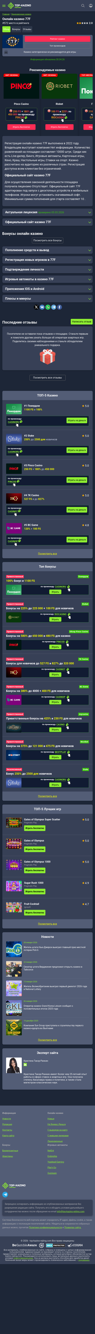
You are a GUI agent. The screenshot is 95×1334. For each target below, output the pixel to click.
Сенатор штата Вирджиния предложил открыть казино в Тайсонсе (53, 970)
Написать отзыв (81, 321)
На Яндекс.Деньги (56, 1126)
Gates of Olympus (34, 842)
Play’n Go (52, 1169)
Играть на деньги (77, 420)
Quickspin (52, 1175)
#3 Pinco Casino (33, 465)
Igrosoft (27, 909)
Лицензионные (55, 1143)
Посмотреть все (47, 553)
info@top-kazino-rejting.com (71, 1213)
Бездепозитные (10, 1152)
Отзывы (27, 29)
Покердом (83, 576)
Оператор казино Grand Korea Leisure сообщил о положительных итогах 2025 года (48, 1009)
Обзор (6, 29)
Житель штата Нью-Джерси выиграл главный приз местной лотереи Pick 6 (54, 950)
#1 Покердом (32, 405)
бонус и (20, 580)
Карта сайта (8, 1137)
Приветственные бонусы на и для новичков (44, 719)
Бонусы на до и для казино (38, 636)
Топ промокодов (57, 46)
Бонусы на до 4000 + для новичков (38, 691)
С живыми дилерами (58, 1137)
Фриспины (7, 1158)
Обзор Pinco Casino (79, 632)
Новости (6, 1120)
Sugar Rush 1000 (33, 884)
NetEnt (51, 1152)
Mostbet (84, 743)
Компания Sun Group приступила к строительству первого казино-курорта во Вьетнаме (53, 1028)
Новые (51, 1120)
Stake (85, 771)
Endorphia (52, 1158)
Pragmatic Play (30, 824)
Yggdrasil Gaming (56, 1163)
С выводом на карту (57, 1131)
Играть (55, 592)
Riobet (59, 103)
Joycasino (83, 715)
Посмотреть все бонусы (47, 240)
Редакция (7, 1126)
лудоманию (84, 1262)
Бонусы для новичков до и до (40, 664)
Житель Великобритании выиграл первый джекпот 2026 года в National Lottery (55, 989)
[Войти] (90, 6)
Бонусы (16, 29)
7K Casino (83, 660)
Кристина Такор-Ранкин (36, 1062)
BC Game (84, 688)
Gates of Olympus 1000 (37, 863)
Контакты (7, 1131)
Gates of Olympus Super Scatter (42, 821)
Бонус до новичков (29, 775)
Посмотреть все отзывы (47, 377)
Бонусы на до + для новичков (40, 608)
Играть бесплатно (21, 127)
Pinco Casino (21, 103)
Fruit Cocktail (31, 905)
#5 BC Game (31, 525)
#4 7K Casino (31, 495)
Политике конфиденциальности (45, 1229)
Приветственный (15, 576)
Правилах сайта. (72, 1229)
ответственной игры (23, 1260)
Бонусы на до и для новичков (40, 747)
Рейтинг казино (57, 39)
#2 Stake (29, 435)
